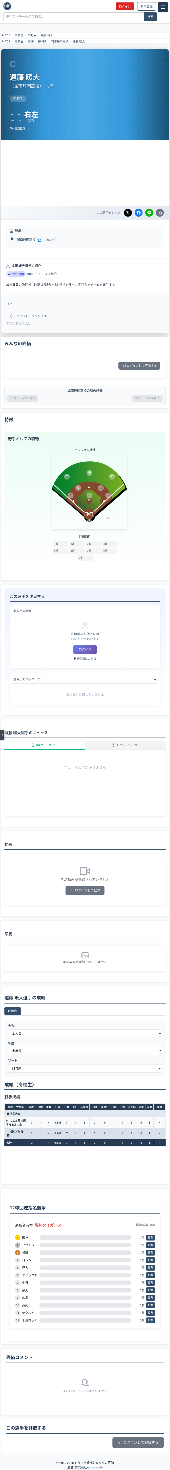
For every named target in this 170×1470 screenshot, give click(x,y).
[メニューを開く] (2, 735)
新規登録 (147, 6)
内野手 (32, 35)
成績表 (12, 1011)
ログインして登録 (85, 890)
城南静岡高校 (59, 41)
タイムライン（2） (125, 745)
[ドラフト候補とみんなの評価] (7, 6)
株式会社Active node (88, 1467)
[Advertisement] (85, 173)
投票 (150, 1237)
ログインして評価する (139, 365)
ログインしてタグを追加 (28, 316)
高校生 (19, 35)
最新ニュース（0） (44, 745)
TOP (5, 35)
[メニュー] (163, 7)
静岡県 (42, 41)
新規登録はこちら (85, 658)
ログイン (125, 6)
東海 (31, 41)
